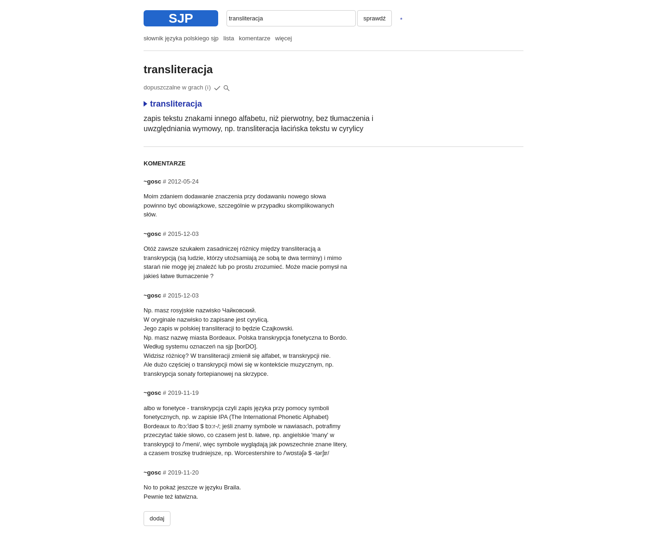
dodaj (157, 518)
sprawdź (374, 18)
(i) (208, 87)
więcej (283, 38)
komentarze (255, 38)
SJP (181, 18)
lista (228, 38)
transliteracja (173, 103)
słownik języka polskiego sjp (181, 38)
